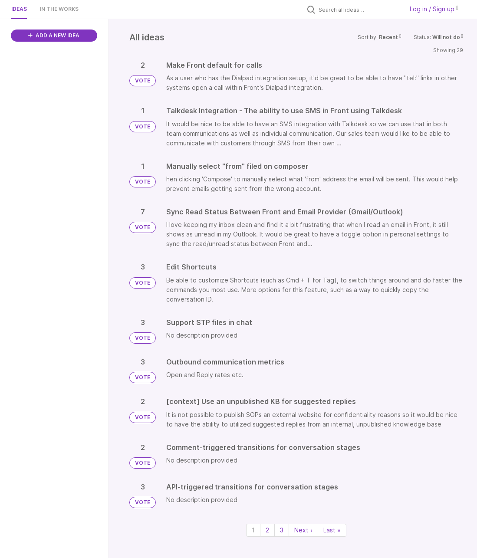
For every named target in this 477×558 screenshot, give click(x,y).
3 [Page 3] (281, 530)
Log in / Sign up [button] (434, 9)
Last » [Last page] (332, 530)
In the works (59, 9)
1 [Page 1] (253, 530)
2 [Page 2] (267, 530)
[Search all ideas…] (359, 9)
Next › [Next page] (303, 530)
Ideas (19, 9)
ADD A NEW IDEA (53, 35)
